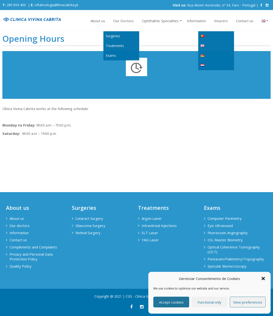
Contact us (244, 20)
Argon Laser (152, 218)
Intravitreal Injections (159, 225)
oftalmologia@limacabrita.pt (56, 5)
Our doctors (20, 225)
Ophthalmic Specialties (160, 20)
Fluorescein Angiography (228, 232)
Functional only (209, 302)
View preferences (247, 302)
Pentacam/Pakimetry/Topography (235, 259)
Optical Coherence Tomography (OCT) (234, 249)
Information (196, 20)
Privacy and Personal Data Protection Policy (31, 256)
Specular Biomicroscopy (227, 266)
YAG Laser (150, 239)
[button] (263, 278)
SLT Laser (150, 232)
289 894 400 (16, 5)
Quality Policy (21, 266)
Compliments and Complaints (33, 247)
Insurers (221, 20)
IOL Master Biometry (225, 239)
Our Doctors (123, 20)
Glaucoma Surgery (90, 225)
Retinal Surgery (88, 232)
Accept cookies (171, 302)
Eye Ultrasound (220, 225)
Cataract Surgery (89, 218)
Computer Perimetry (225, 218)
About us (98, 20)
